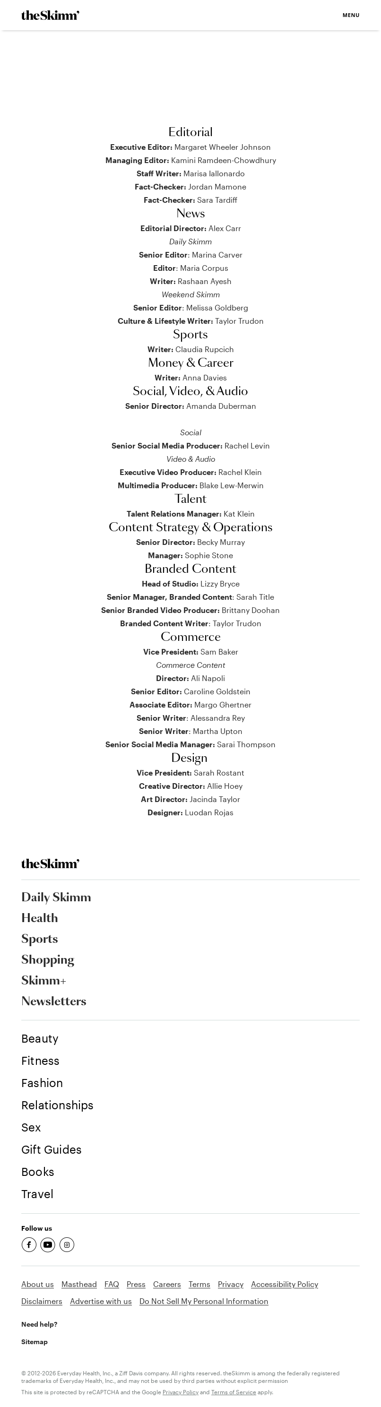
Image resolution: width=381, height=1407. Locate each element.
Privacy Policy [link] (181, 1392)
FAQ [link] (111, 1283)
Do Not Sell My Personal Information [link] (203, 1300)
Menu (351, 14)
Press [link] (136, 1283)
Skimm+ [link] (43, 981)
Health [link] (39, 918)
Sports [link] (39, 939)
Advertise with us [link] (101, 1300)
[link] (50, 15)
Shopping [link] (47, 960)
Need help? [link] (39, 1324)
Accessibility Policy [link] (284, 1283)
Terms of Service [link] (233, 1392)
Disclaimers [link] (41, 1300)
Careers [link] (167, 1283)
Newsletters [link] (54, 1002)
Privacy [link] (230, 1283)
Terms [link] (199, 1283)
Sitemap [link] (34, 1342)
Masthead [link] (79, 1283)
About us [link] (37, 1283)
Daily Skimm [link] (56, 898)
